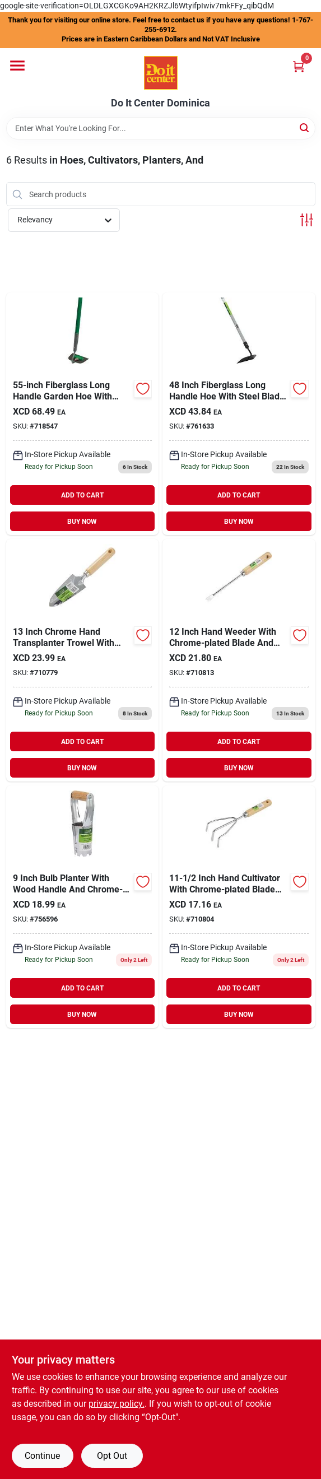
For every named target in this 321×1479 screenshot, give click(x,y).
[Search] (305, 127)
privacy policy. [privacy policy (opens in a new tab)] (117, 1403)
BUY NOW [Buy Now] (82, 521)
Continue (42, 1455)
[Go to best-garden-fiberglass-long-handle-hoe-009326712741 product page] (238, 413)
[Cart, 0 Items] (298, 66)
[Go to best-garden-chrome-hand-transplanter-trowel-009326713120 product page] (82, 660)
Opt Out (112, 1455)
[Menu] (17, 65)
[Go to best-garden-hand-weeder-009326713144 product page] (238, 660)
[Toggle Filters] (306, 219)
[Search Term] (160, 128)
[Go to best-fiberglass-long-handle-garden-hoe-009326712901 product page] (82, 413)
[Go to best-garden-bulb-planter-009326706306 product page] (82, 906)
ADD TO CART (82, 495)
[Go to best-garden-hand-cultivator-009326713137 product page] (238, 906)
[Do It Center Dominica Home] (161, 73)
